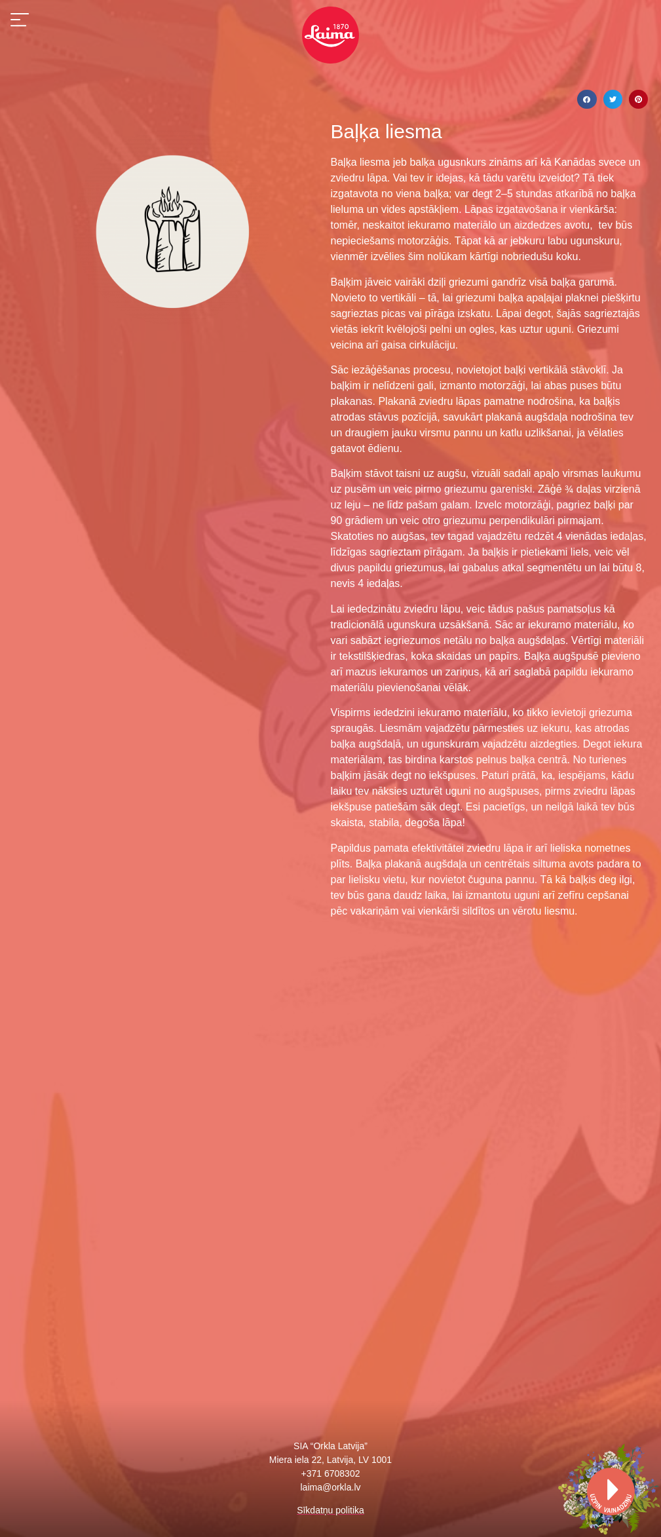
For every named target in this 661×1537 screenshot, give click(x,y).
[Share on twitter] (612, 99)
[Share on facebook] (586, 99)
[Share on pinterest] (638, 99)
